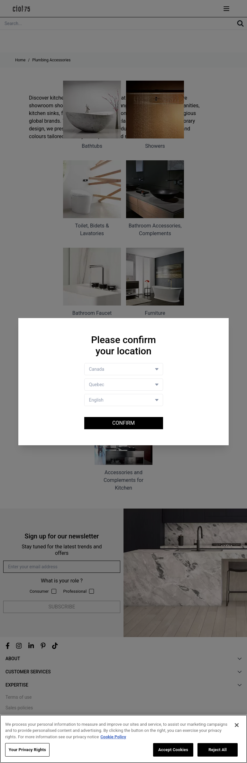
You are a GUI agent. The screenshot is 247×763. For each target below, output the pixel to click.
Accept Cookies (173, 749)
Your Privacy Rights (27, 749)
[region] (123, 739)
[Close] (237, 725)
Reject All (217, 749)
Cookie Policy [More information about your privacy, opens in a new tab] (113, 736)
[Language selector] (123, 400)
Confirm (123, 423)
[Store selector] (123, 384)
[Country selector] (123, 369)
